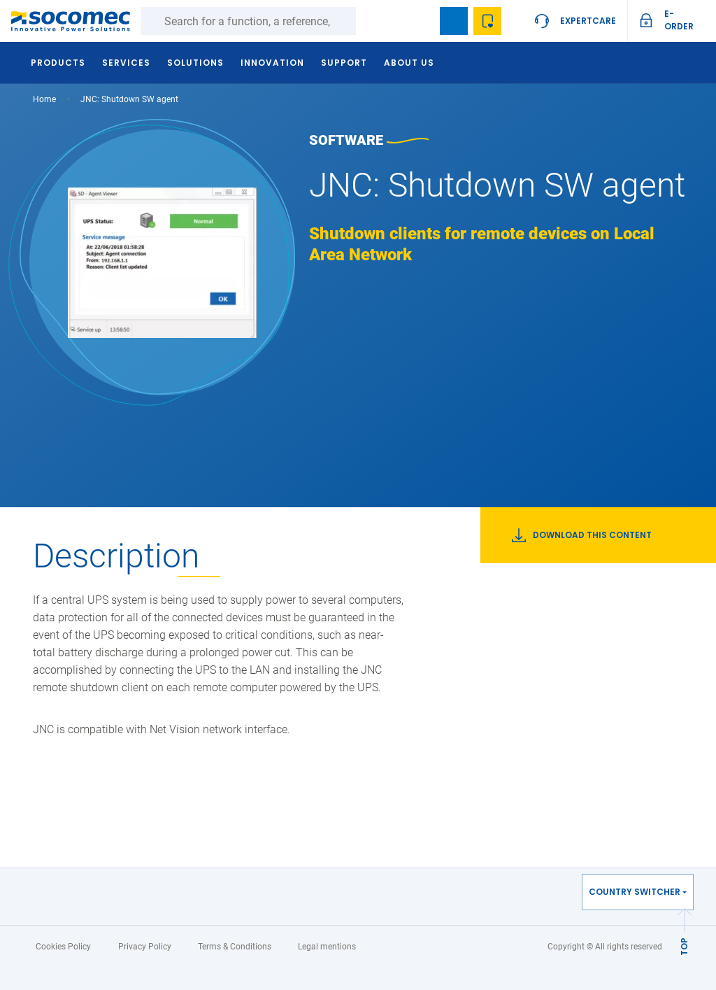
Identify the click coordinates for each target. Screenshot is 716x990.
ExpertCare (588, 21)
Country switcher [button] (634, 892)
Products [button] (58, 63)
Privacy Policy (144, 947)
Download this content (582, 535)
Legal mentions (327, 947)
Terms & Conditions (234, 947)
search (420, 21)
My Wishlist (487, 21)
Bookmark (454, 21)
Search (370, 21)
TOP (684, 947)
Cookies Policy (63, 947)
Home (44, 99)
